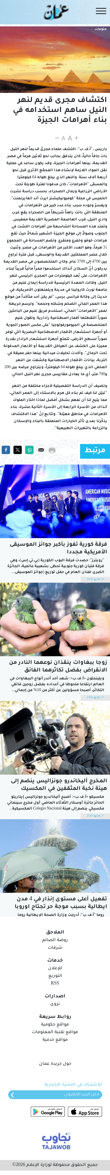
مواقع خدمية (55, 1040)
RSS (55, 984)
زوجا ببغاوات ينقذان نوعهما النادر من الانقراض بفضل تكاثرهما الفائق (58, 667)
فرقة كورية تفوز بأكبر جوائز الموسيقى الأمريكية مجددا (58, 548)
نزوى (55, 1004)
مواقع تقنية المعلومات (55, 1032)
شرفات (55, 948)
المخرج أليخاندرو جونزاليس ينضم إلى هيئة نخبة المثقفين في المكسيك (59, 785)
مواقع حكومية (55, 1025)
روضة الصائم (55, 940)
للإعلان (55, 968)
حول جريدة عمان (55, 1064)
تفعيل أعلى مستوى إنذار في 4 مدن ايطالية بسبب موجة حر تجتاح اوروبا (61, 903)
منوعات (100, 29)
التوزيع (55, 976)
